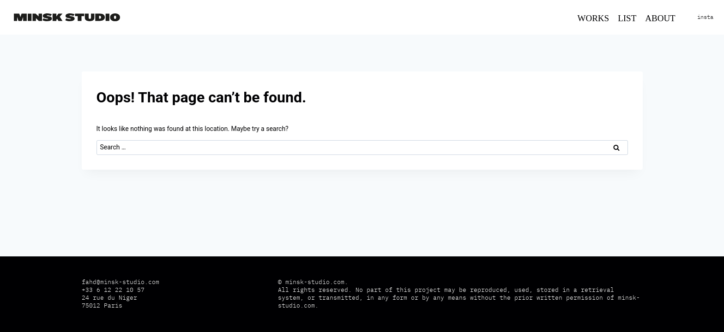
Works (593, 18)
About (660, 18)
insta (705, 17)
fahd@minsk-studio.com (120, 282)
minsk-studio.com (314, 282)
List (627, 18)
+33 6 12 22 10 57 (113, 289)
